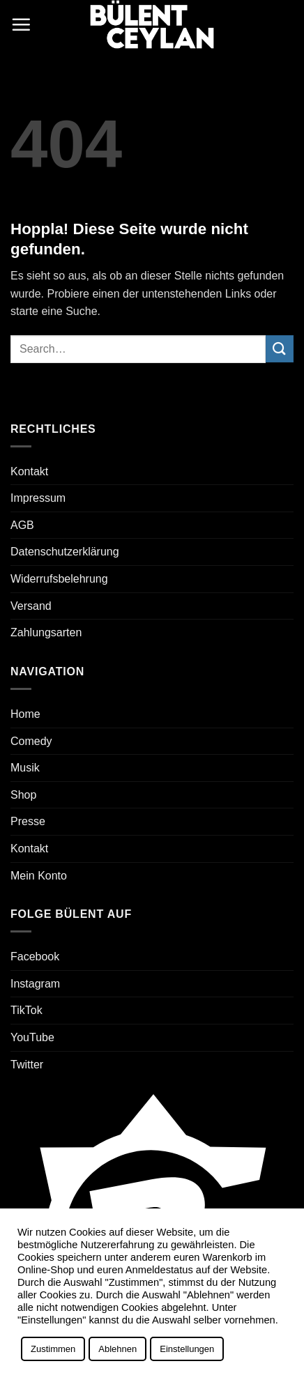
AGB (22, 525)
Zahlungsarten (46, 632)
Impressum (38, 498)
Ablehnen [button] (117, 1349)
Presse (27, 821)
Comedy (31, 741)
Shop (23, 795)
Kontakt (29, 471)
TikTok (26, 1010)
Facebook (34, 956)
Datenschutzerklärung (64, 552)
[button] (20, 24)
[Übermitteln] (280, 348)
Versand (31, 606)
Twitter (26, 1064)
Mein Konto (38, 876)
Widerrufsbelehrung (59, 579)
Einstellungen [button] (187, 1349)
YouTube (32, 1037)
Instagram (35, 984)
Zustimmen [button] (53, 1349)
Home (25, 714)
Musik (25, 768)
